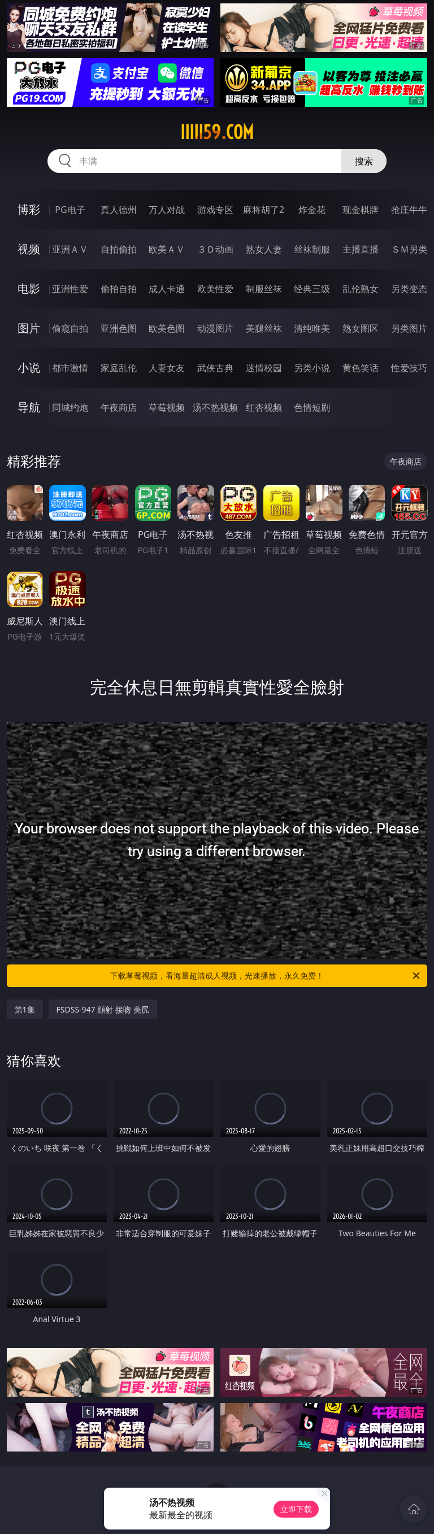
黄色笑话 (360, 368)
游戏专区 (215, 209)
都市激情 (70, 368)
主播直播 (360, 249)
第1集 (25, 1009)
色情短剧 (312, 407)
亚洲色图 (119, 328)
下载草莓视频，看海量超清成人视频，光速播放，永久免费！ (266, 976)
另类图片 (409, 328)
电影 (29, 288)
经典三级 (312, 289)
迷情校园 (264, 368)
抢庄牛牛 (409, 209)
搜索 (364, 161)
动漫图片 (215, 328)
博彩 (29, 209)
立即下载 (296, 1508)
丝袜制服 (312, 249)
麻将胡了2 (263, 209)
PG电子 (70, 209)
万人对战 (167, 209)
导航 (29, 407)
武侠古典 (215, 368)
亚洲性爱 (70, 289)
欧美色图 (167, 328)
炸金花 (312, 209)
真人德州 (119, 209)
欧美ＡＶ (167, 249)
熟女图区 (360, 328)
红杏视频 (264, 407)
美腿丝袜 (264, 328)
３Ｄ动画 (215, 249)
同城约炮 (70, 407)
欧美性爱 (215, 289)
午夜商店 (119, 407)
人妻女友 (167, 368)
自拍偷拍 (119, 249)
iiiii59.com (217, 132)
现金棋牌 (360, 209)
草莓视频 (167, 407)
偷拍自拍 (119, 289)
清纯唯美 (312, 328)
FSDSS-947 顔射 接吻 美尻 (103, 1009)
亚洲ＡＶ (70, 249)
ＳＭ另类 (409, 249)
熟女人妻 (264, 249)
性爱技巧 (409, 368)
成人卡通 (167, 289)
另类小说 (312, 368)
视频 (29, 249)
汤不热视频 (215, 407)
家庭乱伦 (119, 368)
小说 (29, 367)
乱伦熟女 (360, 289)
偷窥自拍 (70, 328)
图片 (29, 328)
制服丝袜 (264, 289)
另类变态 (409, 289)
